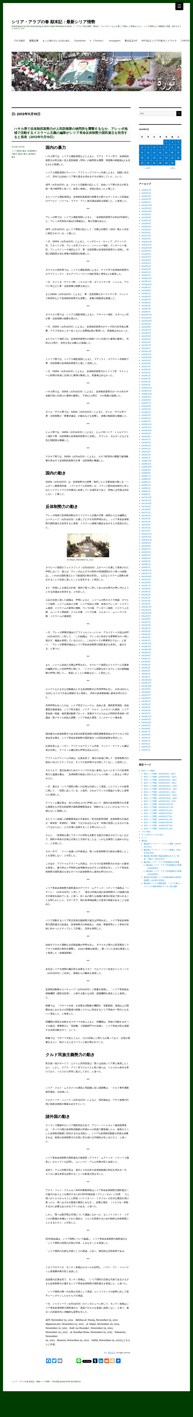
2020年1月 (146, 421)
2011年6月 (145, 734)
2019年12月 (146, 424)
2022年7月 (146, 330)
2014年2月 (146, 637)
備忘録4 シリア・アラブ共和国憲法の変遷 (161, 862)
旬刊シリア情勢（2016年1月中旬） (158, 813)
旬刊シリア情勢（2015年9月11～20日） (161, 777)
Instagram (115, 40)
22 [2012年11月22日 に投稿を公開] (166, 157)
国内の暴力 (22, 154)
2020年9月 (146, 397)
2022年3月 (146, 342)
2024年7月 (146, 257)
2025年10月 (146, 211)
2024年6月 (146, 260)
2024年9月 (146, 251)
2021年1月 (145, 385)
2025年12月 (146, 205)
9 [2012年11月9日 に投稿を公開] (172, 147)
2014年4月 (146, 631)
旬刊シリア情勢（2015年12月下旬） (159, 807)
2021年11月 (146, 354)
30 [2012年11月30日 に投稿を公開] (172, 163)
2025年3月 (146, 232)
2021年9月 (146, 360)
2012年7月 (146, 695)
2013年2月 (145, 674)
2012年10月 (146, 686)
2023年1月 (145, 311)
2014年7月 (146, 622)
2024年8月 (146, 254)
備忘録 (144, 840)
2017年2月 (146, 528)
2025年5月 (146, 226)
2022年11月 (146, 318)
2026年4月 (146, 193)
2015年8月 (146, 582)
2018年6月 (146, 479)
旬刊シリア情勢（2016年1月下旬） (158, 816)
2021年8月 (146, 363)
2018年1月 (145, 494)
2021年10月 (146, 357)
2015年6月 (146, 588)
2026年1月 (146, 202)
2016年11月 (146, 537)
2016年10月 (146, 540)
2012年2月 (146, 710)
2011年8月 (145, 728)
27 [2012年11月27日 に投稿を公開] (154, 163)
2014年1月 (145, 640)
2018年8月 (146, 473)
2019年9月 (146, 433)
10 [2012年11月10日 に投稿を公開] (178, 147)
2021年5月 (146, 372)
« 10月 (147, 168)
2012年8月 (146, 692)
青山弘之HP (131, 40)
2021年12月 (146, 351)
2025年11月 (146, 208)
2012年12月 (146, 680)
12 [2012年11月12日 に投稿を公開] (148, 152)
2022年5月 (146, 336)
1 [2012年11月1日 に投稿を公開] (166, 142)
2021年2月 (146, 381)
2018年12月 (146, 461)
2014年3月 (145, 634)
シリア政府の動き (19, 151)
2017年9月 (146, 506)
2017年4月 (146, 521)
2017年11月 (146, 500)
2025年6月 (146, 223)
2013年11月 (146, 646)
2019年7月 (146, 439)
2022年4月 (146, 339)
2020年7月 (146, 403)
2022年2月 (146, 345)
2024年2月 (146, 272)
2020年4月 (146, 412)
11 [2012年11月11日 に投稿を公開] (142, 152)
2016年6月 (146, 552)
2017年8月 (146, 509)
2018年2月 (146, 491)
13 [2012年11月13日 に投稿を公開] (154, 152)
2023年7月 (146, 293)
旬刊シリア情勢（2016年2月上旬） (159, 819)
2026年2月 (146, 199)
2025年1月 (146, 238)
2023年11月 (146, 281)
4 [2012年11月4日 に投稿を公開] (142, 147)
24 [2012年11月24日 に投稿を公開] (178, 157)
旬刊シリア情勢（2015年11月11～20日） (161, 795)
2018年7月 (146, 476)
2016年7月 (146, 549)
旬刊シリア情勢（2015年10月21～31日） (161, 789)
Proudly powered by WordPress (66, 1381)
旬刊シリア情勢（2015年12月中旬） (159, 804)
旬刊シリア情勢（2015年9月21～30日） (161, 780)
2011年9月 (145, 725)
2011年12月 (146, 716)
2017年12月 (146, 497)
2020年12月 (146, 388)
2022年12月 (146, 315)
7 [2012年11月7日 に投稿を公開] (160, 147)
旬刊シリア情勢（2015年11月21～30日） (161, 798)
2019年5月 (146, 445)
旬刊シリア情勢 (148, 770)
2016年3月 (146, 561)
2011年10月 (146, 722)
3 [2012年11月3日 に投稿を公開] (178, 142)
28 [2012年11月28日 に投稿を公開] (160, 163)
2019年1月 (145, 458)
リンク (144, 837)
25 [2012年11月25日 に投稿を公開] (142, 163)
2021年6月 (146, 369)
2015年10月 (146, 576)
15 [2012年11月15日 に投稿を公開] (166, 152)
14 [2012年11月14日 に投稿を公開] (160, 152)
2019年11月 (146, 427)
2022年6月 (146, 333)
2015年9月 (146, 579)
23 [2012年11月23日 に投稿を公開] (172, 157)
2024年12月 (146, 242)
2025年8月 (146, 217)
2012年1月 (145, 713)
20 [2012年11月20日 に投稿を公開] (154, 157)
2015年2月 (146, 601)
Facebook (80, 40)
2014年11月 (146, 610)
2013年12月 (146, 643)
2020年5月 (146, 409)
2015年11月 (146, 573)
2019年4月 (146, 448)
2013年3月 (145, 671)
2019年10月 (146, 430)
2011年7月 (145, 731)
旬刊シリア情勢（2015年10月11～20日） (161, 786)
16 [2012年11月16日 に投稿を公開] (172, 152)
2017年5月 (146, 518)
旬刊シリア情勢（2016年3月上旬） (159, 828)
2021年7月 (146, 366)
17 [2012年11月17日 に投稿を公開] (178, 152)
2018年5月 (146, 482)
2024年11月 (146, 245)
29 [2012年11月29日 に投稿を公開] (166, 163)
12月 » (173, 168)
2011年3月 (145, 744)
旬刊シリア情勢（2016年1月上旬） (158, 810)
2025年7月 (146, 220)
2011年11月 (146, 719)
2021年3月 (145, 378)
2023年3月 (146, 305)
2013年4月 (145, 667)
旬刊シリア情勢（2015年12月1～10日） (160, 801)
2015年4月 (146, 594)
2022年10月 (146, 321)
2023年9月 (146, 287)
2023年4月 (146, 302)
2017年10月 (146, 503)
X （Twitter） (97, 40)
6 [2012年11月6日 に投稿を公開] (154, 147)
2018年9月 (146, 470)
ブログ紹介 (19, 40)
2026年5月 (146, 190)
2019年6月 (146, 442)
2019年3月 (146, 451)
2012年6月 (146, 698)
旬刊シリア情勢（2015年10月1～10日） (160, 783)
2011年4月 (145, 741)
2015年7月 (146, 585)
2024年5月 (146, 263)
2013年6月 (146, 661)
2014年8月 (146, 619)
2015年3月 (145, 598)
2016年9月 (146, 543)
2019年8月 (146, 436)
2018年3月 (145, 488)
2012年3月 (145, 707)
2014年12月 (146, 607)
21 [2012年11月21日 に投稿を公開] (160, 157)
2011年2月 (145, 747)
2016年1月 (145, 567)
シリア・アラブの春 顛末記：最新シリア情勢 (53, 21)
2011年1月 (145, 750)
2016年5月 (146, 555)
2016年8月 (146, 546)
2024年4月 (146, 266)
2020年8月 (146, 400)
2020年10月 (146, 394)
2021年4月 (146, 375)
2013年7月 (145, 658)
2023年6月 (146, 296)
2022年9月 (146, 324)
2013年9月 (146, 652)
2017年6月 (146, 515)
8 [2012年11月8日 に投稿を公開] (166, 147)
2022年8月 (146, 327)
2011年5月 (145, 737)
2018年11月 (146, 464)
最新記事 (33, 40)
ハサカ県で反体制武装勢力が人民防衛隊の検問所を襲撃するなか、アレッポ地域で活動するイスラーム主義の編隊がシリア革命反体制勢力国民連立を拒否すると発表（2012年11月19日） (71, 133)
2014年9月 (146, 616)
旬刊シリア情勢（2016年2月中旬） (159, 822)
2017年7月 (146, 512)
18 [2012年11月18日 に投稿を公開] (142, 157)
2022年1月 (146, 348)
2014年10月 (146, 613)
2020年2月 (146, 418)
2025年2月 (146, 235)
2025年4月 (146, 229)
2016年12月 (146, 534)
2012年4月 (146, 704)
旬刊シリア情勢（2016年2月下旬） (159, 825)
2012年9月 (146, 689)
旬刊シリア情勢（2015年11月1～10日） (160, 792)
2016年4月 (146, 558)
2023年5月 (146, 299)
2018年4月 (146, 485)
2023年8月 (146, 290)
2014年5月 (146, 628)
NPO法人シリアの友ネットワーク (159, 40)
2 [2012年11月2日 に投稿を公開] (172, 142)
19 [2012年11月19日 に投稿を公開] (148, 157)
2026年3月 (146, 196)
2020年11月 (146, 391)
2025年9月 (146, 214)
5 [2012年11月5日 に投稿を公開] (148, 147)
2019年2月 (146, 454)
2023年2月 (146, 308)
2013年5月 (145, 664)
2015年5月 (146, 591)
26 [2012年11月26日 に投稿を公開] (148, 163)
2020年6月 (146, 406)
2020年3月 (146, 415)
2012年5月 (146, 701)
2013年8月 (145, 655)
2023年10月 (146, 284)
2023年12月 (146, 278)
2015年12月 (146, 570)
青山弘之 (112, 1353)
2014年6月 (146, 625)
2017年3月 (145, 524)
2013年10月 (146, 649)
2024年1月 (146, 275)
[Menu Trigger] (179, 6)
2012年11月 (146, 683)
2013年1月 (145, 677)
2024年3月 (146, 269)
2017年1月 (145, 531)
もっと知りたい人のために (56, 40)
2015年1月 (145, 604)
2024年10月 (146, 248)
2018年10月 (146, 467)
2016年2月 (146, 564)
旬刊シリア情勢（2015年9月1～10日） (160, 774)
